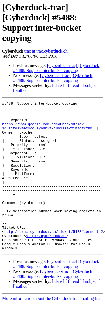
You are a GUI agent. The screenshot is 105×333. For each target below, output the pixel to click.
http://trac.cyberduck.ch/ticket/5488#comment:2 (53, 257)
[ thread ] (73, 85)
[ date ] (58, 85)
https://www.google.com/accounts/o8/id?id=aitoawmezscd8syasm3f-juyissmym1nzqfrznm (47, 131)
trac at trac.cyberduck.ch (45, 51)
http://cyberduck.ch (46, 262)
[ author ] (21, 90)
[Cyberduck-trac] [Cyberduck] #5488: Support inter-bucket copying (57, 68)
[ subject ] (91, 85)
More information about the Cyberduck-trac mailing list (51, 328)
